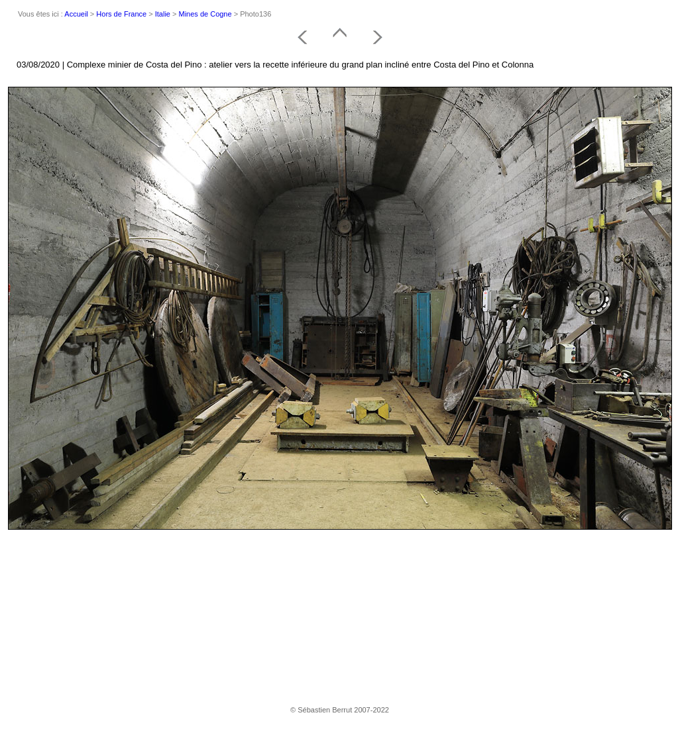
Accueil (75, 14)
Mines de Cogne (205, 14)
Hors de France (121, 14)
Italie (162, 14)
